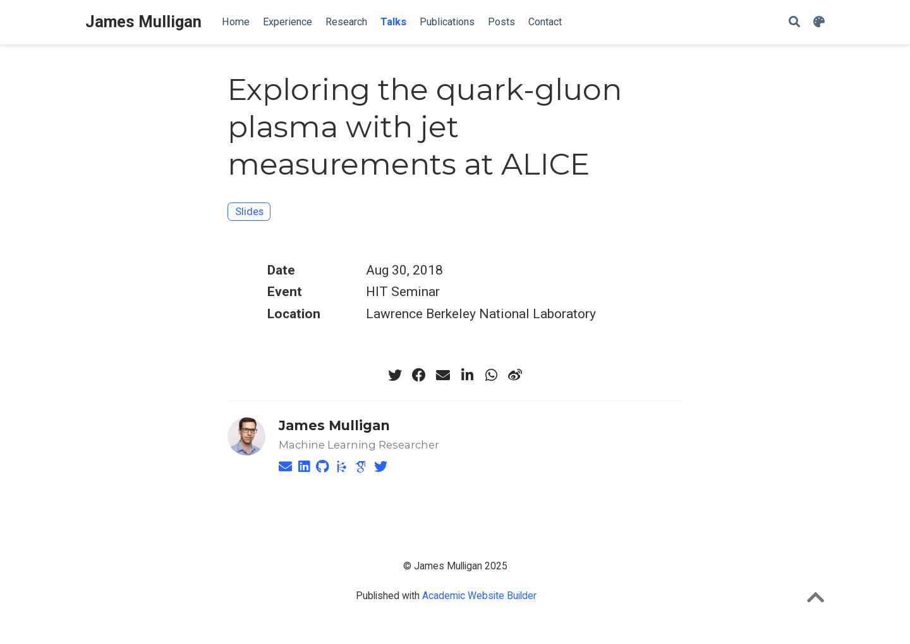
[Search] (794, 22)
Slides (249, 211)
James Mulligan (143, 22)
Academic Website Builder (479, 596)
